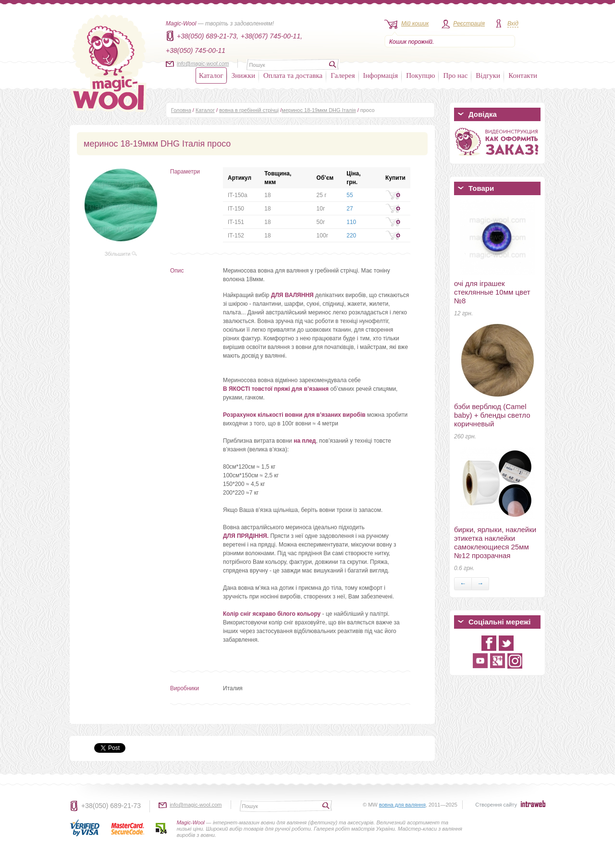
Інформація (380, 75)
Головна (181, 110)
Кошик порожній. (411, 41)
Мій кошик (415, 23)
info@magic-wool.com (203, 63)
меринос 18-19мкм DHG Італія (319, 110)
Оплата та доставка (292, 75)
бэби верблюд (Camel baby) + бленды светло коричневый (492, 415)
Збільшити (121, 254)
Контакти (522, 75)
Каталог (211, 75)
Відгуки (488, 75)
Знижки (243, 75)
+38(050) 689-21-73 (111, 805)
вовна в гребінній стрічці (249, 110)
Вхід (512, 23)
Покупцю (420, 75)
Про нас (455, 75)
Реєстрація (469, 23)
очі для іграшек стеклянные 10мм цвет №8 (492, 292)
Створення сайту (496, 805)
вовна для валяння (402, 805)
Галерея (343, 75)
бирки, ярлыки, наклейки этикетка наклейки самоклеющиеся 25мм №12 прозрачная (495, 542)
